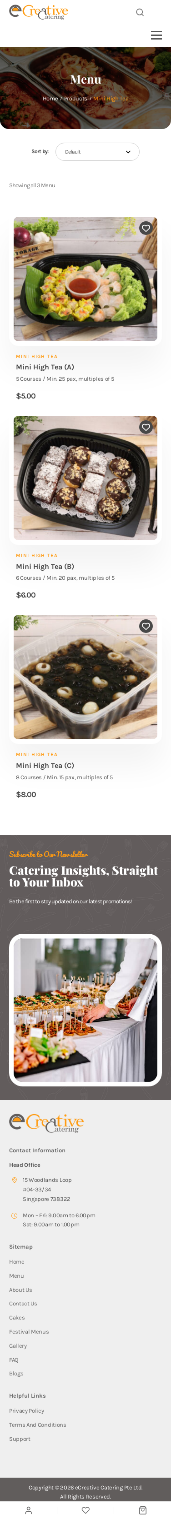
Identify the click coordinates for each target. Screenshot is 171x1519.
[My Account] (28, 1510)
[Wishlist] (85, 1510)
